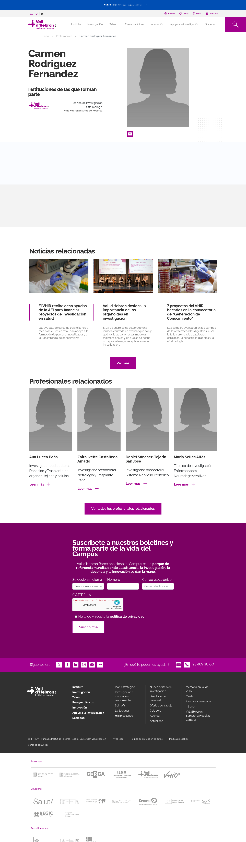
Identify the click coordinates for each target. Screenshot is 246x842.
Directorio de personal (158, 698)
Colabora (155, 710)
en (37, 14)
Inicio (46, 36)
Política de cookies (178, 739)
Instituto (77, 687)
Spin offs (120, 705)
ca (31, 14)
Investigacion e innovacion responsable (124, 696)
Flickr (100, 664)
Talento (114, 24)
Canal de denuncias (38, 745)
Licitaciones (122, 710)
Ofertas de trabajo (161, 705)
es (42, 14)
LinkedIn (75, 664)
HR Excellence (124, 715)
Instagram (84, 664)
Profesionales (64, 36)
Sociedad (210, 24)
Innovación (157, 24)
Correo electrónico (157, 580)
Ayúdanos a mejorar (198, 701)
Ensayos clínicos (134, 24)
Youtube (92, 664)
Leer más (36, 484)
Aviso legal (118, 739)
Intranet (190, 706)
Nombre (113, 580)
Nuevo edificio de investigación (161, 689)
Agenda (155, 715)
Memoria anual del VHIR (197, 689)
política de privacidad (127, 616)
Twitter (59, 664)
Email (130, 133)
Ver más (123, 363)
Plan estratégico (125, 687)
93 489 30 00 (203, 664)
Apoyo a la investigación (184, 24)
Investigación (95, 24)
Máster (190, 696)
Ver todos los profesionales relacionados (123, 509)
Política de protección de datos (146, 739)
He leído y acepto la (111, 617)
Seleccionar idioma (87, 580)
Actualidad (156, 721)
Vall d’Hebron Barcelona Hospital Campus (198, 715)
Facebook (67, 664)
